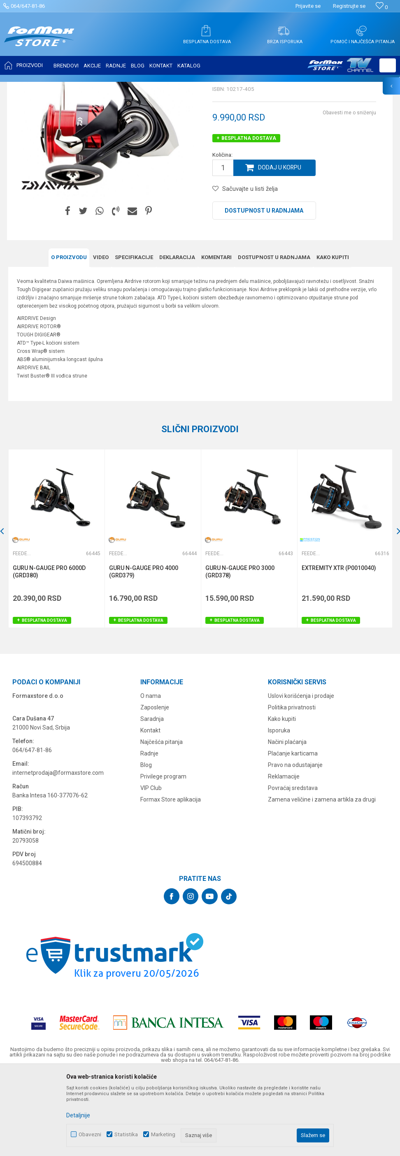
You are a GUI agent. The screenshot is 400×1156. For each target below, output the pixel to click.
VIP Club (151, 868)
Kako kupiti (332, 339)
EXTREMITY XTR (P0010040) (337, 649)
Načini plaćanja (287, 822)
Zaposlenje (154, 787)
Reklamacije (284, 856)
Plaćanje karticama (293, 833)
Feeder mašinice (119, 87)
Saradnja (152, 799)
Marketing (163, 1134)
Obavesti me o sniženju (349, 194)
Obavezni (90, 1134)
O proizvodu (69, 339)
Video (101, 339)
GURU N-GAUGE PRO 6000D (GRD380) (49, 653)
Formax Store (23, 87)
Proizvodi (54, 87)
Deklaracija (177, 339)
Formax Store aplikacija (170, 879)
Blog (146, 845)
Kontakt (150, 810)
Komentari (216, 339)
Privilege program (163, 856)
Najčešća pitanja (161, 822)
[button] (387, 65)
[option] (56, 620)
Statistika (126, 1134)
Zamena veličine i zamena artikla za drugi (322, 879)
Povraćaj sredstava (293, 868)
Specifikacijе (134, 339)
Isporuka (279, 810)
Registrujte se (349, 6)
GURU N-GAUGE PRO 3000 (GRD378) (239, 653)
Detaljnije (78, 1115)
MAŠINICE (83, 87)
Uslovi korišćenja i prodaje (301, 776)
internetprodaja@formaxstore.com (58, 853)
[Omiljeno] (382, 7)
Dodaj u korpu (280, 249)
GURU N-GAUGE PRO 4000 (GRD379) (143, 653)
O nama (150, 776)
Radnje (149, 833)
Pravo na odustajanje (295, 845)
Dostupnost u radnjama (264, 292)
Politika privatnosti (292, 787)
